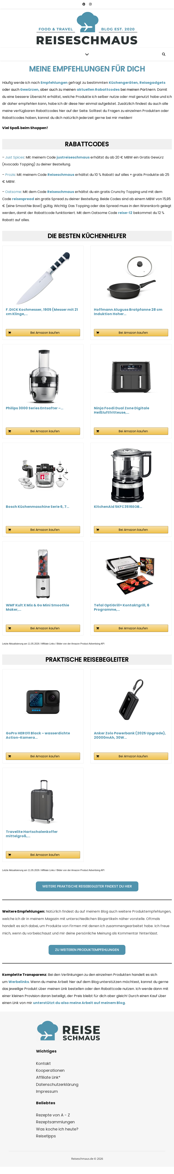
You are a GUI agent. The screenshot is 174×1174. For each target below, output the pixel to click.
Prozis (10, 174)
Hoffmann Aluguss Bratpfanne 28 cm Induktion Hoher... (128, 312)
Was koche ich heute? (57, 1129)
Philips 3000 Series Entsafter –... (34, 408)
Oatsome (13, 191)
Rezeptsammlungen (55, 1122)
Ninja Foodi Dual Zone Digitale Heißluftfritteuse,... (121, 410)
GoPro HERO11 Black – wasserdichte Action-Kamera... (38, 735)
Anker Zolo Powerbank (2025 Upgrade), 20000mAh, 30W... (130, 735)
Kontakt (43, 1063)
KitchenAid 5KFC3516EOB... (118, 507)
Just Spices (14, 157)
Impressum (47, 1091)
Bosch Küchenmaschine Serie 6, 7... (37, 507)
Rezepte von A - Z (53, 1115)
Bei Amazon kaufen (45, 332)
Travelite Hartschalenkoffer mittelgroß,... (32, 834)
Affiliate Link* (48, 1077)
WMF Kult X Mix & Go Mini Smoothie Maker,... (37, 607)
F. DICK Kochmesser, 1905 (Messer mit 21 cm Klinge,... (42, 312)
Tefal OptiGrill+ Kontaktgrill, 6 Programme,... (121, 607)
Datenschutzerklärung (57, 1084)
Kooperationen (50, 1070)
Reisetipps (46, 1136)
